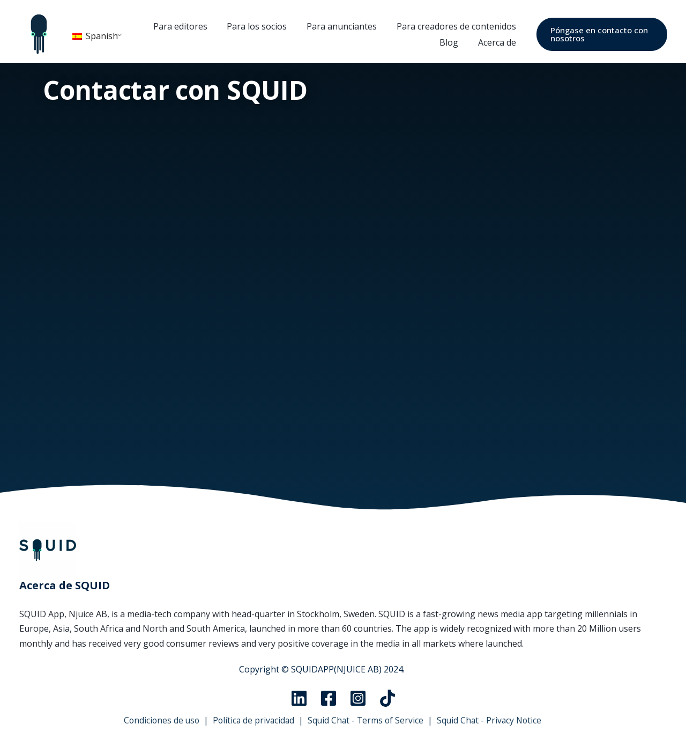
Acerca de (495, 42)
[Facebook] (328, 698)
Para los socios (260, 26)
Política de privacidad (252, 720)
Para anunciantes (342, 26)
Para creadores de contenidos (454, 26)
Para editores (186, 26)
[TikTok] (387, 698)
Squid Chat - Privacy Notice (492, 720)
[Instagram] (358, 698)
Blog (449, 42)
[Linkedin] (299, 698)
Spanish (95, 36)
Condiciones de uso (158, 720)
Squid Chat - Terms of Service (366, 720)
